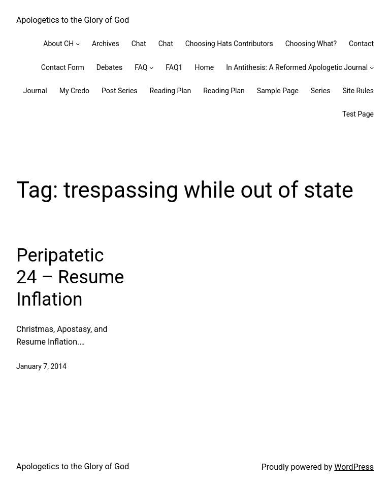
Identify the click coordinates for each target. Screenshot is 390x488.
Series (321, 91)
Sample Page (278, 91)
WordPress (354, 467)
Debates (109, 67)
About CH (58, 44)
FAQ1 (174, 67)
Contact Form (62, 67)
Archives (105, 44)
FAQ (141, 67)
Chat (139, 44)
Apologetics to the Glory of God (72, 20)
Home (204, 67)
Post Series (120, 91)
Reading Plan (170, 91)
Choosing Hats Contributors (229, 44)
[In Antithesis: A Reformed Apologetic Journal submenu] (372, 67)
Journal (35, 91)
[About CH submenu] (78, 44)
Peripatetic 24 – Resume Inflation (70, 277)
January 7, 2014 (41, 366)
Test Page (358, 114)
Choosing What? (311, 44)
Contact (361, 44)
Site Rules (358, 91)
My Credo (74, 91)
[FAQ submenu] (151, 67)
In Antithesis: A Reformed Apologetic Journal (297, 67)
